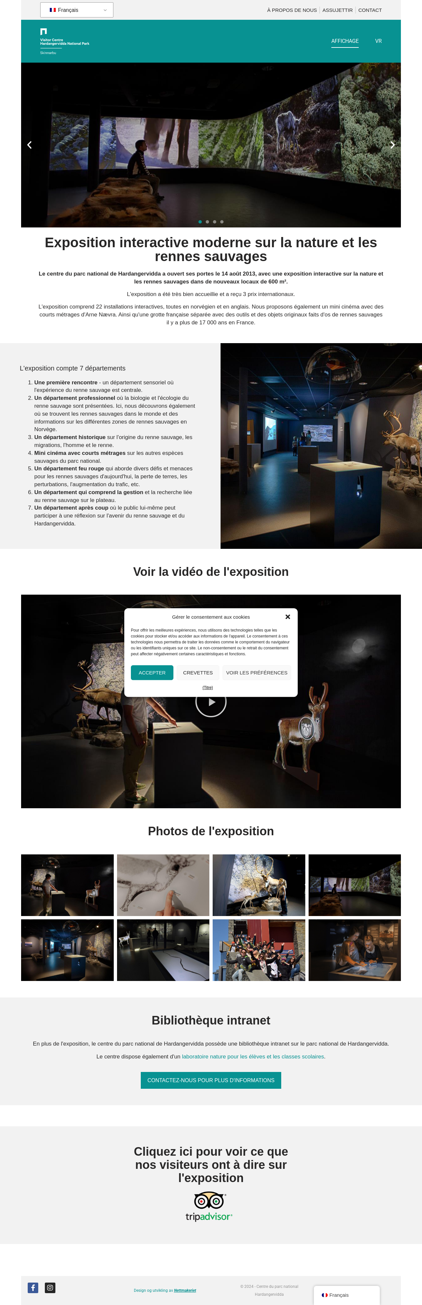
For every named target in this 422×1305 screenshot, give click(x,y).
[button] (288, 617)
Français (64, 10)
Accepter (152, 672)
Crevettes (198, 672)
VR (378, 41)
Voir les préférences (256, 672)
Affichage (345, 41)
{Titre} (207, 688)
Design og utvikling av (165, 1290)
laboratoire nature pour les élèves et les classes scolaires (253, 1056)
